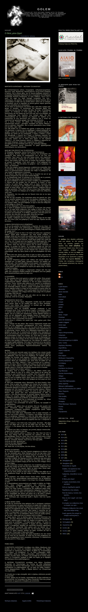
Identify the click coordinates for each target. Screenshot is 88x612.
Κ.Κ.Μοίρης (62, 363)
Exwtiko (61, 304)
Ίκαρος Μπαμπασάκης (66, 332)
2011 (62, 446)
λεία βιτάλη (62, 378)
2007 (62, 458)
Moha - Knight (63, 315)
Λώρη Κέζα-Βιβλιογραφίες (67, 381)
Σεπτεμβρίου (67, 522)
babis (60, 294)
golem (44, 9)
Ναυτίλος (61, 394)
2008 (62, 455)
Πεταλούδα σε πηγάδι (69, 466)
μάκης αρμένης (63, 383)
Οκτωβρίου (66, 519)
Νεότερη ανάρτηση (11, 601)
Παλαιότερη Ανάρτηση (44, 601)
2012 (62, 443)
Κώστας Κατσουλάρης (66, 373)
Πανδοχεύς (62, 399)
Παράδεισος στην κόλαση (70, 490)
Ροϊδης (61, 409)
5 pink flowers (63, 286)
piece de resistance (65, 320)
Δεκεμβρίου (66, 460)
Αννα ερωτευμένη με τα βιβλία (68, 340)
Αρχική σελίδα (26, 601)
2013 (62, 440)
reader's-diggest (64, 322)
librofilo (61, 312)
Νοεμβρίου (66, 463)
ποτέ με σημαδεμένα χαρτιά (71, 487)
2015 (62, 434)
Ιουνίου (65, 531)
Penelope (62, 317)
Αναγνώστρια (63, 337)
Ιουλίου (65, 528)
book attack (62, 297)
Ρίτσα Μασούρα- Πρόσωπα (67, 404)
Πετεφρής (62, 401)
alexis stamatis (63, 292)
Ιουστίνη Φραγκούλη (65, 360)
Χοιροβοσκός (63, 411)
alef (60, 274)
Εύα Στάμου (62, 355)
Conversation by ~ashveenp (28, 36)
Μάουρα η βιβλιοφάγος (66, 386)
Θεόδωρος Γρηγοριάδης (66, 358)
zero (60, 330)
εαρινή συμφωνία (64, 350)
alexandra (62, 289)
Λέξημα (61, 376)
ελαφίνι (61, 353)
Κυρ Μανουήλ (63, 371)
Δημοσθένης (63, 348)
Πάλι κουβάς (63, 396)
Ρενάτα (61, 406)
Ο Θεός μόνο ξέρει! (68, 479)
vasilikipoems (63, 327)
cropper (61, 299)
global (60, 307)
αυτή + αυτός (63, 343)
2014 (62, 437)
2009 (62, 452)
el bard (61, 302)
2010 (62, 449)
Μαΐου (65, 534)
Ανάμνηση (62, 335)
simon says (62, 325)
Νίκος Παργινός (64, 391)
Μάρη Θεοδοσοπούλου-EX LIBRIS (70, 388)
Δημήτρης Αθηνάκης (65, 345)
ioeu (60, 309)
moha (61, 277)
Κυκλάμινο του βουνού (66, 368)
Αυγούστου (66, 525)
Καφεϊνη (61, 366)
